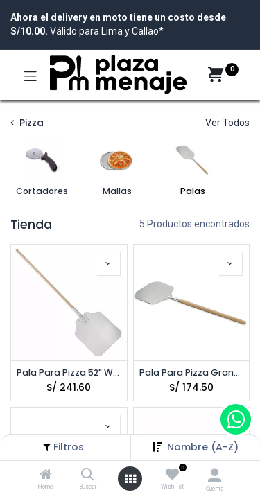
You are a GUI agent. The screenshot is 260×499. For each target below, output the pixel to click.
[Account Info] (214, 475)
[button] (203, 447)
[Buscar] (87, 475)
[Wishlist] (172, 474)
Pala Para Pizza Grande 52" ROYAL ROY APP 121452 (191, 372)
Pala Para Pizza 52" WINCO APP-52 (69, 372)
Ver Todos (227, 122)
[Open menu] (130, 479)
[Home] (46, 475)
